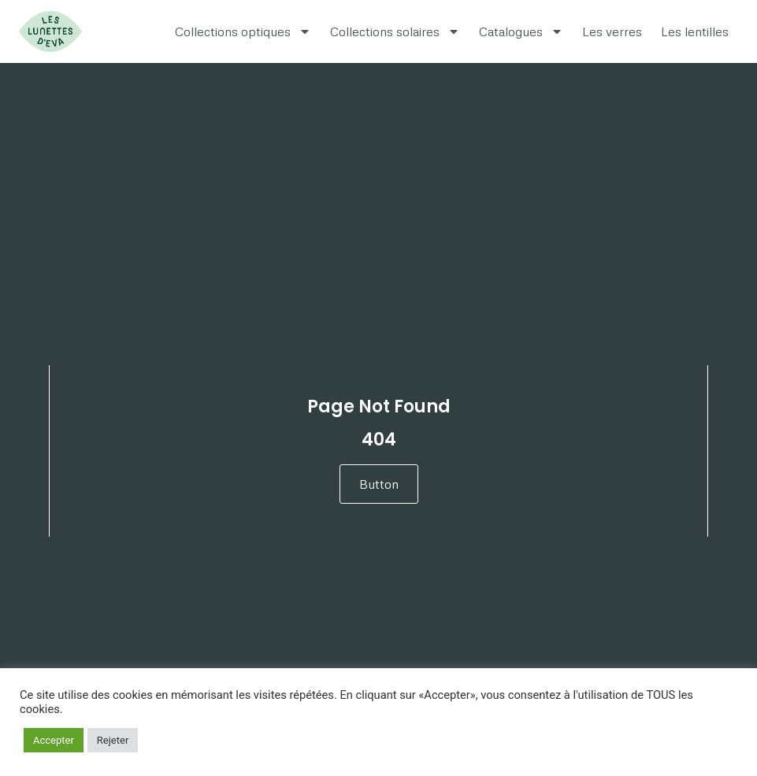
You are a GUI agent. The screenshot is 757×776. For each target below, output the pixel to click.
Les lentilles (695, 31)
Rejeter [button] (112, 740)
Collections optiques (243, 31)
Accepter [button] (53, 740)
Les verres (612, 31)
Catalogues (521, 31)
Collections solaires (395, 31)
